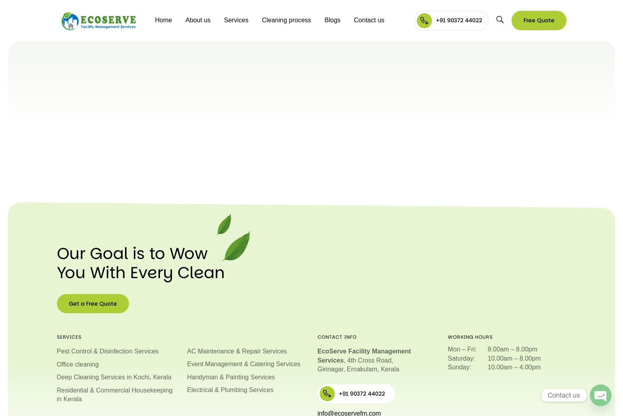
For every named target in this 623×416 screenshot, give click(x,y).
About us (198, 20)
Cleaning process (286, 20)
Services (236, 20)
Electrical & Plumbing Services (230, 390)
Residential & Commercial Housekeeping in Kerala (115, 394)
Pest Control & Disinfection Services (108, 351)
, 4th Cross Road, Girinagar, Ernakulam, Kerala (364, 360)
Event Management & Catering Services (244, 364)
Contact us (369, 20)
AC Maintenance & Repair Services (237, 351)
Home (163, 20)
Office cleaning (78, 364)
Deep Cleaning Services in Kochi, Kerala (114, 377)
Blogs (332, 20)
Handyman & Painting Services (231, 377)
